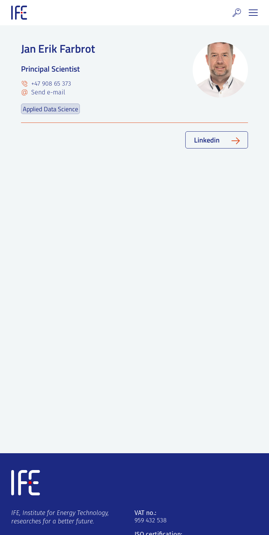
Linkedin (207, 140)
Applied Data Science (50, 109)
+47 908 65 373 (50, 84)
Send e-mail (47, 93)
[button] (237, 12)
